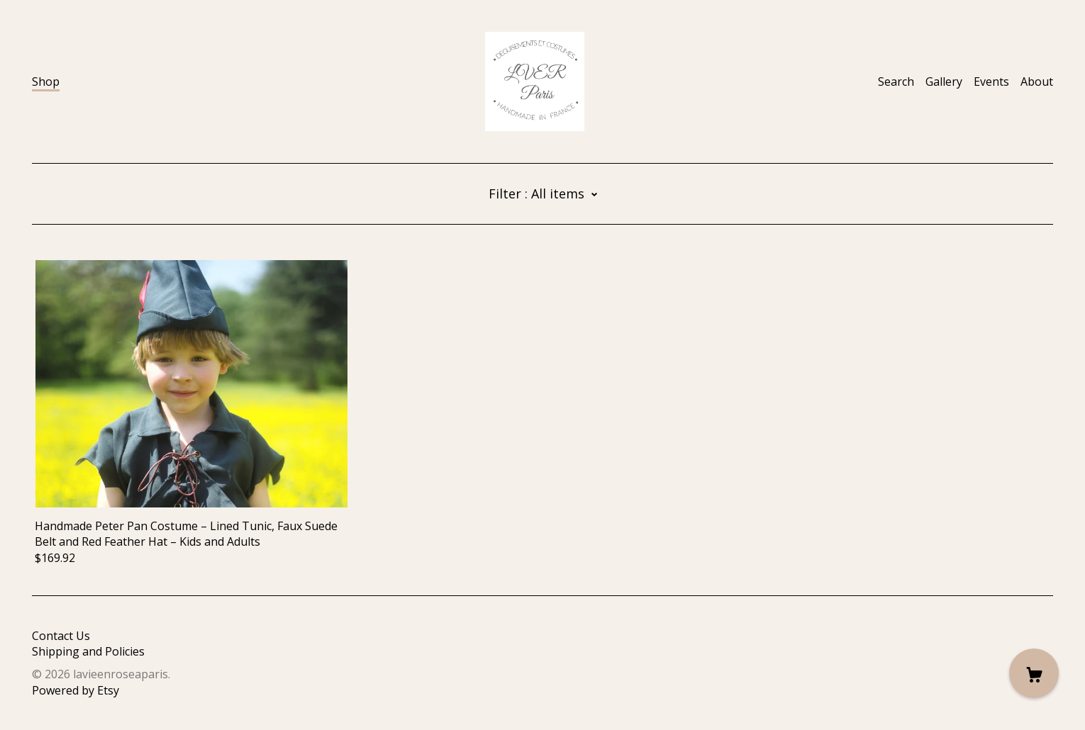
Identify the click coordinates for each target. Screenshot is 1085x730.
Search (896, 81)
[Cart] (1034, 673)
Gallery (943, 81)
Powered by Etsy (75, 690)
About (1036, 81)
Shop (46, 81)
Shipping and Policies (88, 651)
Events (991, 81)
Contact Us (61, 636)
